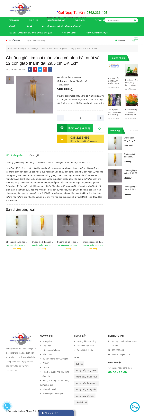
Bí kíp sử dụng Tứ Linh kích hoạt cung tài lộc (131, 112)
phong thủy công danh (86, 370)
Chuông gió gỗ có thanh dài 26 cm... (130, 173)
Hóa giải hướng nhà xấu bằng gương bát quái (30, 33)
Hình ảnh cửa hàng (56, 20)
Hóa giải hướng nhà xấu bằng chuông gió (61, 27)
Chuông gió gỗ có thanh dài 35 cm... (130, 189)
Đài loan (14, 69)
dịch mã (79, 364)
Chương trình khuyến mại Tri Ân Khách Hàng (31, 40)
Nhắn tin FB (50, 413)
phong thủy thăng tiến (86, 389)
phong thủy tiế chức (85, 396)
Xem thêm (134, 130)
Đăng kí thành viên (85, 350)
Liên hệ (29, 27)
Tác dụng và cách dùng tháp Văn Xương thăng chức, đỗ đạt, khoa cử (114, 112)
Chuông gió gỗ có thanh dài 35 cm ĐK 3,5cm (102, 242)
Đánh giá (65, 85)
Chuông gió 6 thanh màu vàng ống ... (129, 157)
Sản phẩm (80, 20)
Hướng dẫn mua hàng (86, 341)
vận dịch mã (81, 402)
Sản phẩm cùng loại (20, 209)
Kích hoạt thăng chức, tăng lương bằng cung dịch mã (131, 82)
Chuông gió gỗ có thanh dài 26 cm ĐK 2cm (76, 242)
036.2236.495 (118, 350)
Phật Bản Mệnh (69, 33)
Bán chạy (115, 130)
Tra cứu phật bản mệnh (97, 33)
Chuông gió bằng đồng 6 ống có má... (129, 140)
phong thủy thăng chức (86, 377)
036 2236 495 (79, 137)
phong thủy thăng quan (86, 383)
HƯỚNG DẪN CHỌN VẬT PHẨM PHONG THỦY (114, 81)
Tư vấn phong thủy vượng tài (55, 359)
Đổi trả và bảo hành (85, 346)
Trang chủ (14, 20)
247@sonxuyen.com (121, 354)
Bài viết (12, 27)
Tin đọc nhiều (117, 58)
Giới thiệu (33, 20)
